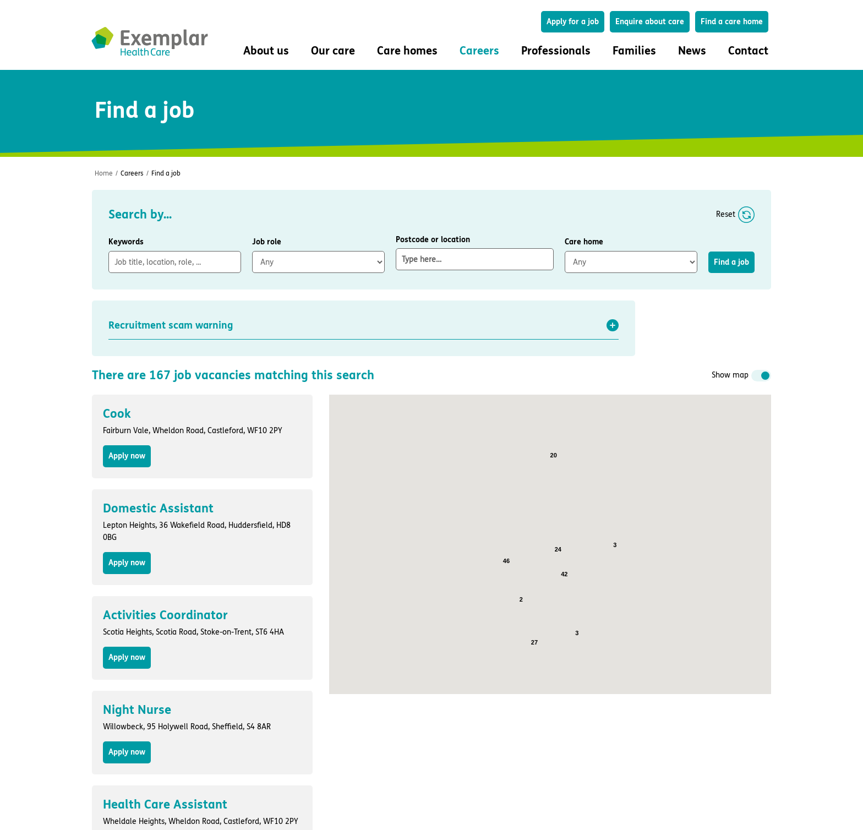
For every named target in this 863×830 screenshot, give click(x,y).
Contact (748, 51)
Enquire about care (649, 21)
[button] (363, 325)
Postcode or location (475, 252)
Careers (132, 173)
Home (104, 173)
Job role (266, 242)
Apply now (126, 456)
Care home (584, 242)
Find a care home (732, 21)
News (692, 51)
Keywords (126, 242)
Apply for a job (573, 21)
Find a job (166, 173)
